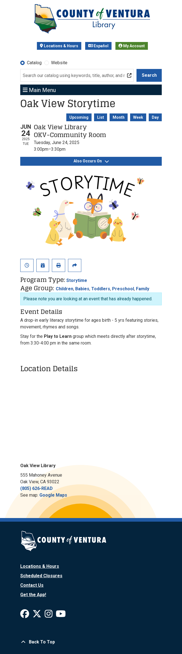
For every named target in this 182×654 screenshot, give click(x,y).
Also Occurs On (91, 161)
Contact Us (32, 585)
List (100, 117)
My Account (131, 46)
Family (142, 288)
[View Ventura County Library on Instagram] (49, 615)
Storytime (76, 280)
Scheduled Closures (41, 575)
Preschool (123, 288)
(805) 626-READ (36, 488)
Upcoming (79, 117)
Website (59, 62)
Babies (82, 288)
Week (138, 117)
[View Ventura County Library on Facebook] (25, 615)
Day (155, 117)
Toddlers (100, 288)
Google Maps (53, 495)
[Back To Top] (91, 642)
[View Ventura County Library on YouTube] (61, 615)
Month (119, 117)
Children (64, 288)
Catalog (34, 62)
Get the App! (33, 594)
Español (98, 46)
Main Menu (39, 89)
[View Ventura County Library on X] (37, 615)
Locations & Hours (59, 46)
